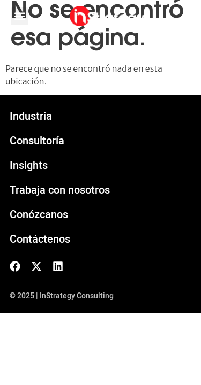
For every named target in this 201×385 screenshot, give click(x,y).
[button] (19, 16)
